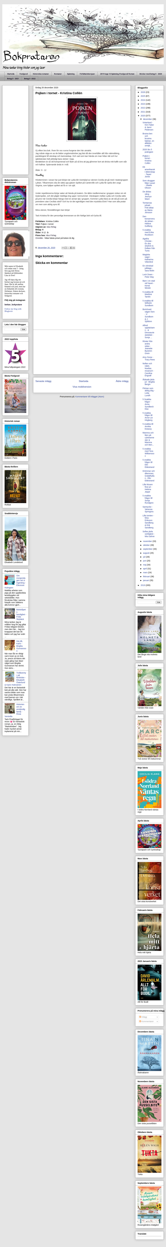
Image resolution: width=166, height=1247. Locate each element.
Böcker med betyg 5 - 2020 (151, 74)
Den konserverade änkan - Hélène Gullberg (149, 221)
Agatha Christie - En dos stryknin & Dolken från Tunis (149, 245)
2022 (143, 108)
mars (145, 572)
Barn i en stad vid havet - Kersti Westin (149, 284)
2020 (143, 116)
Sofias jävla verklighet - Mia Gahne (148, 534)
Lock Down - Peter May (148, 275)
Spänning (70, 74)
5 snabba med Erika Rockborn (148, 232)
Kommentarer (146, 1021)
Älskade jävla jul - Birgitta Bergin (149, 382)
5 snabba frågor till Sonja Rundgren (148, 499)
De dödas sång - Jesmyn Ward (147, 195)
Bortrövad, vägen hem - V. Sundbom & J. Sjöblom (149, 315)
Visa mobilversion (82, 386)
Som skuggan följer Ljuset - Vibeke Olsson (149, 184)
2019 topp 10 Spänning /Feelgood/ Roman (117, 74)
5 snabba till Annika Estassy (148, 426)
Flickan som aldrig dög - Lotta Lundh (149, 392)
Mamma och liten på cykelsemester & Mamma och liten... (148, 439)
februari (146, 576)
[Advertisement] (81, 352)
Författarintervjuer (87, 74)
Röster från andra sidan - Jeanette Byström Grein (147, 347)
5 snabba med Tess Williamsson (148, 452)
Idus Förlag (51, 235)
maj (145, 565)
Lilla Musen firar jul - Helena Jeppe (148, 488)
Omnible (39, 238)
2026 (143, 92)
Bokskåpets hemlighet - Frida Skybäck (21, 614)
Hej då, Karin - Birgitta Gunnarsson (21, 646)
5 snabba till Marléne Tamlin (148, 294)
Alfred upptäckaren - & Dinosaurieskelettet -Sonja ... (149, 331)
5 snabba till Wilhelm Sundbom (148, 303)
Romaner (58, 74)
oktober (146, 545)
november (147, 541)
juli (144, 557)
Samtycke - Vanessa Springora (148, 509)
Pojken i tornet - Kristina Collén (147, 159)
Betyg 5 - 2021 (13, 79)
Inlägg (143, 1017)
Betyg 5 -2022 (29, 79)
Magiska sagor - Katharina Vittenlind (148, 258)
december (147, 119)
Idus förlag (51, 227)
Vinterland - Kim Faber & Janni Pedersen (148, 126)
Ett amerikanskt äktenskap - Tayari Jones (149, 172)
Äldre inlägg (122, 381)
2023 (143, 104)
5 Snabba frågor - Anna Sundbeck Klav (148, 404)
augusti (146, 553)
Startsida (10, 74)
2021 (143, 112)
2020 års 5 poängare (148, 150)
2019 (143, 585)
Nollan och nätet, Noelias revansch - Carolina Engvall (148, 369)
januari (146, 580)
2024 (143, 100)
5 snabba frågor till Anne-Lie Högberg (148, 416)
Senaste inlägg (43, 381)
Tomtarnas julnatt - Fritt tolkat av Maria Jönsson (148, 208)
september (148, 549)
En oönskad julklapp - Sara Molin (148, 268)
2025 (143, 96)
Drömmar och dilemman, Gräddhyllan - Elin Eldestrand (149, 476)
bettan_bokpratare (13, 304)
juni (145, 561)
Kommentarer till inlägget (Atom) (89, 396)
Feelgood (24, 74)
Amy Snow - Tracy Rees (149, 358)
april (145, 568)
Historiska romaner (41, 74)
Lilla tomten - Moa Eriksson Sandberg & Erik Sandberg (148, 521)
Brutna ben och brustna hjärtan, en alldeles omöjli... (148, 139)
